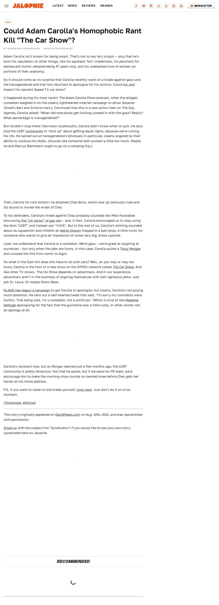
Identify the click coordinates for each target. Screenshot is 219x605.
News (72, 5)
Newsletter (201, 6)
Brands (106, 5)
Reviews (89, 5)
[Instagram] (173, 5)
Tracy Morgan (130, 249)
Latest (58, 5)
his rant (129, 84)
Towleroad (13, 403)
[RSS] (181, 5)
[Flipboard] (151, 5)
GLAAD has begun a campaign (27, 290)
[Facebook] (136, 5)
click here (84, 390)
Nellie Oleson (70, 230)
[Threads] (166, 5)
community (34, 131)
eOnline (29, 403)
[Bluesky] (143, 5)
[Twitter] (158, 5)
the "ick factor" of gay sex (41, 220)
